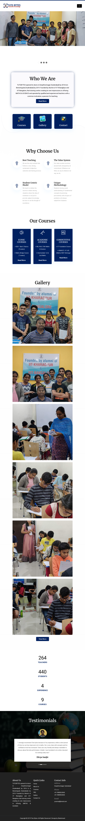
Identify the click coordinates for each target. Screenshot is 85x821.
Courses (21, 125)
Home (35, 784)
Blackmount (61, 818)
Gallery (42, 125)
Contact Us (36, 798)
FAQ (34, 792)
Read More (42, 101)
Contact (63, 125)
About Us (36, 786)
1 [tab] (39, 764)
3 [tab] (43, 764)
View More (42, 639)
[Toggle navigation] (79, 6)
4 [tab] (44, 764)
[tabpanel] (40, 745)
